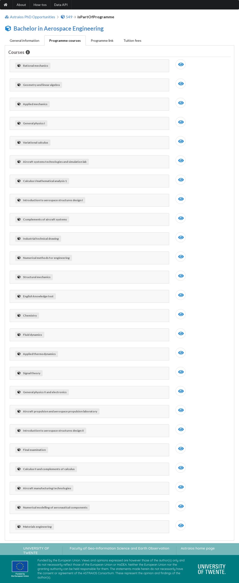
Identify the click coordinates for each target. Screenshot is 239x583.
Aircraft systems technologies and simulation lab (52, 161)
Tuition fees (132, 40)
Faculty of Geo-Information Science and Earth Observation (119, 548)
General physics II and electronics (42, 392)
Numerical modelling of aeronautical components (52, 507)
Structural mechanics (34, 277)
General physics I (31, 123)
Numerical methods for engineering (44, 258)
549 (66, 17)
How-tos (40, 5)
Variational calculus (33, 142)
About (21, 5)
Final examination (32, 450)
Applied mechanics (32, 104)
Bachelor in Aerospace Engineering (59, 28)
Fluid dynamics (30, 334)
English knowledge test (36, 296)
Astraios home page (198, 548)
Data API (61, 5)
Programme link (102, 40)
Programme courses (65, 40)
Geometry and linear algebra (39, 85)
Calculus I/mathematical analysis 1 (42, 181)
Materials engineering (35, 526)
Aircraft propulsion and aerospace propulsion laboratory (57, 411)
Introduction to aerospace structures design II (51, 430)
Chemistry (27, 315)
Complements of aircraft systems (42, 219)
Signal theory (29, 373)
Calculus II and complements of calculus (46, 469)
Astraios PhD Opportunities (30, 17)
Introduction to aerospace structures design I (50, 200)
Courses (16, 52)
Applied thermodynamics (37, 354)
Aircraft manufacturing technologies (44, 488)
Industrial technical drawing (38, 238)
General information (24, 40)
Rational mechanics (33, 65)
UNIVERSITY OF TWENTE (36, 550)
